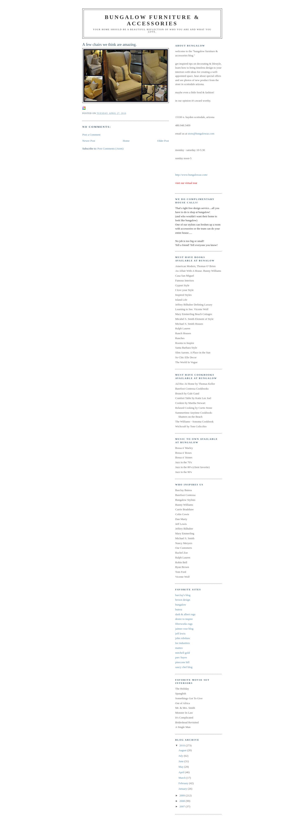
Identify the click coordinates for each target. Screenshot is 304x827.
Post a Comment (91, 134)
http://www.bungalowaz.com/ (191, 174)
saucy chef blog (184, 667)
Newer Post (88, 140)
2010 (182, 745)
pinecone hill (182, 662)
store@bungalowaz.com (201, 133)
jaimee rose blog (184, 628)
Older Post (163, 140)
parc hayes (181, 657)
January (183, 788)
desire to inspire (184, 619)
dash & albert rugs (185, 614)
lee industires (182, 643)
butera (178, 609)
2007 (182, 806)
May (181, 766)
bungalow (180, 604)
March (182, 777)
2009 (182, 795)
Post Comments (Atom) (111, 148)
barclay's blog (182, 595)
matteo (179, 647)
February (184, 783)
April (182, 772)
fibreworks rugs (184, 623)
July (181, 755)
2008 (182, 801)
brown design (182, 599)
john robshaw (182, 638)
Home (126, 140)
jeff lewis (180, 633)
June (181, 761)
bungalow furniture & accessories (152, 20)
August (183, 750)
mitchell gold (182, 652)
